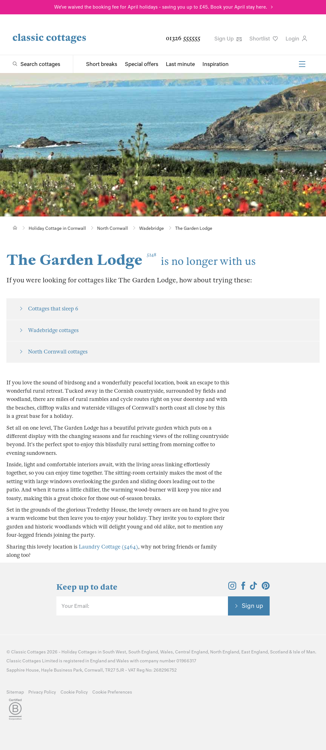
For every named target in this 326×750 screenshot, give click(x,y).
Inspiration (215, 64)
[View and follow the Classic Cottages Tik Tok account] (253, 588)
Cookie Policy (74, 692)
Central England (191, 652)
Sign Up (228, 38)
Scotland (279, 652)
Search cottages (40, 64)
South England (143, 652)
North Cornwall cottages (58, 351)
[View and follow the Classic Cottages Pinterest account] (266, 588)
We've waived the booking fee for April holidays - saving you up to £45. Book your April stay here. (160, 7)
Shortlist (263, 38)
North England (224, 652)
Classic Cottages (28, 652)
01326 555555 (183, 38)
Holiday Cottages (79, 652)
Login (296, 38)
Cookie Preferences (112, 692)
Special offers (141, 64)
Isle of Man (304, 652)
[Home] (15, 228)
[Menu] (302, 64)
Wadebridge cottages (53, 330)
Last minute (180, 64)
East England (254, 652)
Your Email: (75, 606)
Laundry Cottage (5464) (108, 546)
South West (114, 652)
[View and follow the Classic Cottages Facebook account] (243, 588)
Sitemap (15, 692)
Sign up (252, 605)
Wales (166, 652)
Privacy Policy (42, 692)
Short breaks (101, 64)
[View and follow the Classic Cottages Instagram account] (232, 588)
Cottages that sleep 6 (53, 308)
